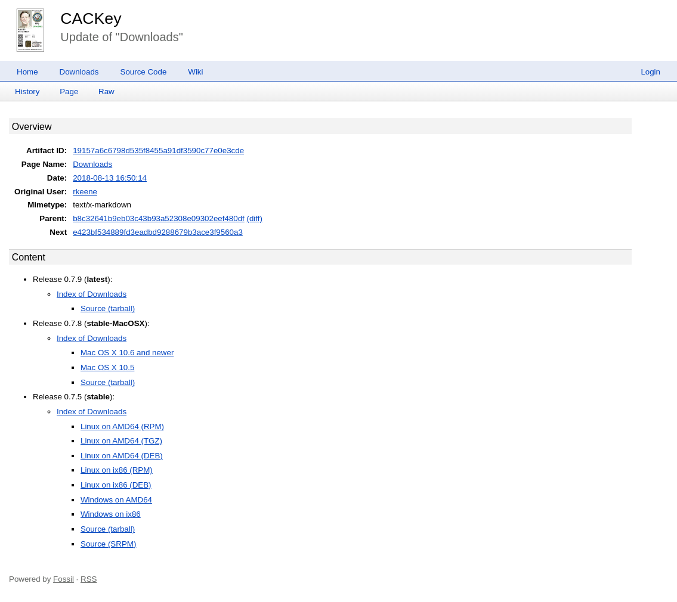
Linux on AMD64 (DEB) (122, 455)
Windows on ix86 (111, 514)
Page (69, 91)
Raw (106, 91)
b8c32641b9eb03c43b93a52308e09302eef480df (159, 218)
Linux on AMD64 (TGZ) (121, 440)
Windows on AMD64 (116, 499)
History (27, 91)
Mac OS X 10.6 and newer (127, 352)
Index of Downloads (91, 294)
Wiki (195, 71)
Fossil (63, 579)
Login (650, 71)
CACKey (90, 18)
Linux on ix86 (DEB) (116, 484)
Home (27, 71)
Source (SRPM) (108, 543)
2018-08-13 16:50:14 (110, 177)
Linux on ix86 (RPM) (117, 470)
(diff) (254, 218)
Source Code (143, 71)
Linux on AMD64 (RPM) (122, 426)
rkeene (85, 191)
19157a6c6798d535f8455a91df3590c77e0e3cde (158, 150)
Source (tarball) (108, 308)
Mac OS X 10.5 (107, 367)
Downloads (79, 71)
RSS (89, 579)
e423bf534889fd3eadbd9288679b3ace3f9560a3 (158, 232)
